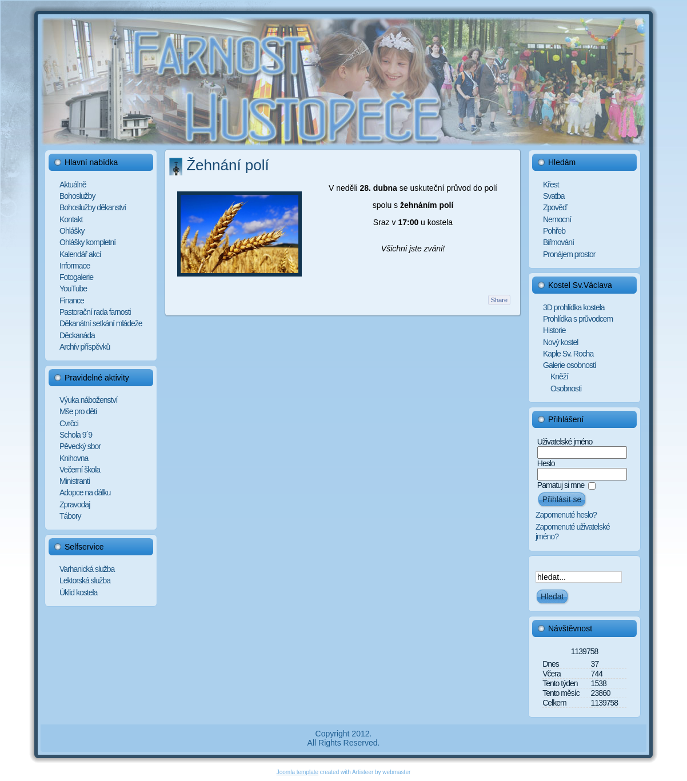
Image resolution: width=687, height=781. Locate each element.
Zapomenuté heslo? (566, 514)
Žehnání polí (227, 165)
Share (499, 300)
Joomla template (297, 772)
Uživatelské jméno (565, 441)
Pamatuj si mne (560, 485)
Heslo (546, 463)
